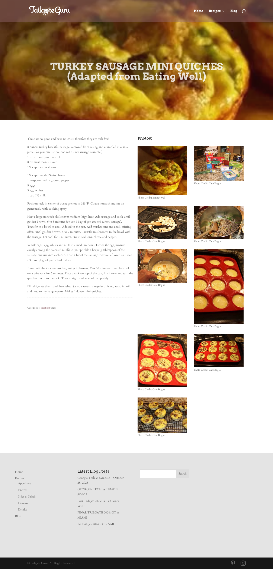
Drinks (22, 510)
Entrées (22, 490)
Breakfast (45, 307)
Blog (233, 11)
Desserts (23, 503)
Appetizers (24, 483)
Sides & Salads (27, 497)
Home (198, 11)
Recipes (215, 11)
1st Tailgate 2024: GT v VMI (95, 524)
